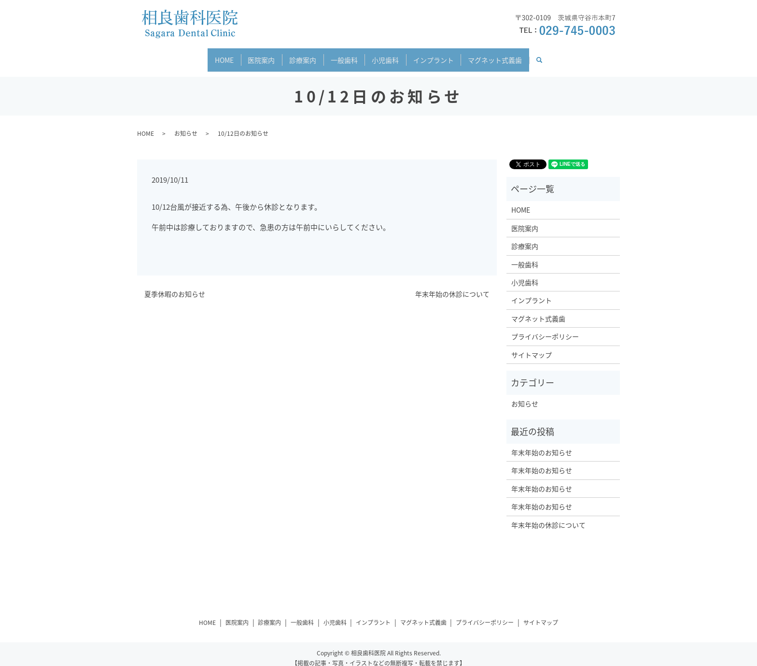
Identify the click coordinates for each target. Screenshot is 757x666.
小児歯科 (391, 55)
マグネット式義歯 (513, 55)
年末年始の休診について (452, 285)
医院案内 (249, 55)
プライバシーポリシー (545, 328)
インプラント (445, 55)
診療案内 (296, 55)
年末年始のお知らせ (541, 444)
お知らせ (185, 124)
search (566, 55)
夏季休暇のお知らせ (174, 285)
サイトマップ (531, 346)
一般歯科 (344, 55)
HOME (206, 55)
